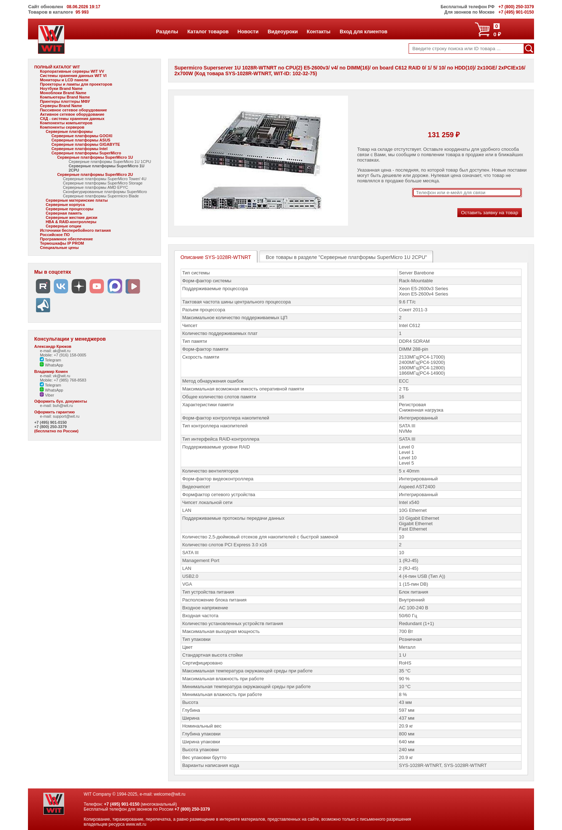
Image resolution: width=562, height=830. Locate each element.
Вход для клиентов (363, 31)
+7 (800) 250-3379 (50, 426)
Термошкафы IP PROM (62, 243)
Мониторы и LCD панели (64, 80)
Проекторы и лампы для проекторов (76, 84)
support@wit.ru (66, 416)
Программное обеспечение (66, 239)
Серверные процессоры (69, 209)
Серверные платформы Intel (79, 149)
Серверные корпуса (65, 204)
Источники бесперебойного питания (75, 230)
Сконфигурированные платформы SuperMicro (105, 191)
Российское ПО (55, 234)
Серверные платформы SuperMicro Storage (102, 183)
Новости (248, 31)
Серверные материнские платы (77, 200)
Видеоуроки (282, 31)
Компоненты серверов (62, 127)
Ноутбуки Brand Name (61, 88)
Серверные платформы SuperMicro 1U (95, 157)
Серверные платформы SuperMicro (86, 153)
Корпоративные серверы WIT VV (72, 71)
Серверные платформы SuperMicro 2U (95, 174)
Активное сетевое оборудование (72, 114)
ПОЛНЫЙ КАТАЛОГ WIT (57, 67)
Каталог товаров (207, 31)
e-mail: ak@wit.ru (55, 351)
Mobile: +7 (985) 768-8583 (63, 380)
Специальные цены (59, 247)
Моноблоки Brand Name (63, 93)
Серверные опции (63, 226)
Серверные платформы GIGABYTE (85, 144)
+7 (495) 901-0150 (50, 422)
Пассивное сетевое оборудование (73, 110)
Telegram (50, 360)
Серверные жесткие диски (71, 217)
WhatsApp (51, 365)
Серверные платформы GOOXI (81, 136)
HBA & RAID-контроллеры (71, 222)
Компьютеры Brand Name (65, 97)
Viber (47, 395)
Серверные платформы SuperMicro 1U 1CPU (109, 161)
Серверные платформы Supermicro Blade (101, 196)
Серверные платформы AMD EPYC (95, 187)
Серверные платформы (69, 131)
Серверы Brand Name (61, 106)
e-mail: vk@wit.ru (55, 376)
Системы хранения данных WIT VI (73, 75)
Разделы (167, 31)
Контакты (318, 31)
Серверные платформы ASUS (80, 140)
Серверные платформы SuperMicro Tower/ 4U (104, 179)
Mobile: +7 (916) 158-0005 (63, 355)
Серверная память (64, 213)
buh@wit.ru (63, 405)
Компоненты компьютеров (66, 123)
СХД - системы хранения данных (72, 118)
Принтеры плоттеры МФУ (65, 101)
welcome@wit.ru (169, 794)
